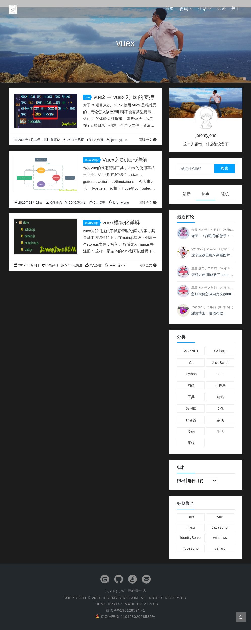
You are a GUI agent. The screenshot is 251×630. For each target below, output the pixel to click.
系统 (191, 443)
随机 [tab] (225, 194)
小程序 (220, 385)
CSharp (220, 351)
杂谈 (221, 8)
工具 (191, 397)
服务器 (191, 420)
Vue (88, 97)
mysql (191, 527)
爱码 (183, 8)
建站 (220, 397)
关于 (235, 8)
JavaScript (92, 160)
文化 (220, 409)
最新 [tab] (187, 194)
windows (220, 538)
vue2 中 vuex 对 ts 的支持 (124, 97)
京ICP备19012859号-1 (125, 610)
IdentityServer (191, 538)
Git (191, 363)
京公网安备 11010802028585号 (126, 617)
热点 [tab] (206, 194)
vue (220, 517)
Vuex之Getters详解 (125, 160)
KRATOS (115, 604)
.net (191, 517)
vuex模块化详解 (121, 223)
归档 (181, 481)
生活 (202, 8)
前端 (191, 385)
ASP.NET (191, 351)
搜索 (224, 168)
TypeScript (191, 548)
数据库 (191, 409)
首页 (169, 8)
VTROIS (151, 604)
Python (191, 374)
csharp (220, 548)
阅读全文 (148, 140)
